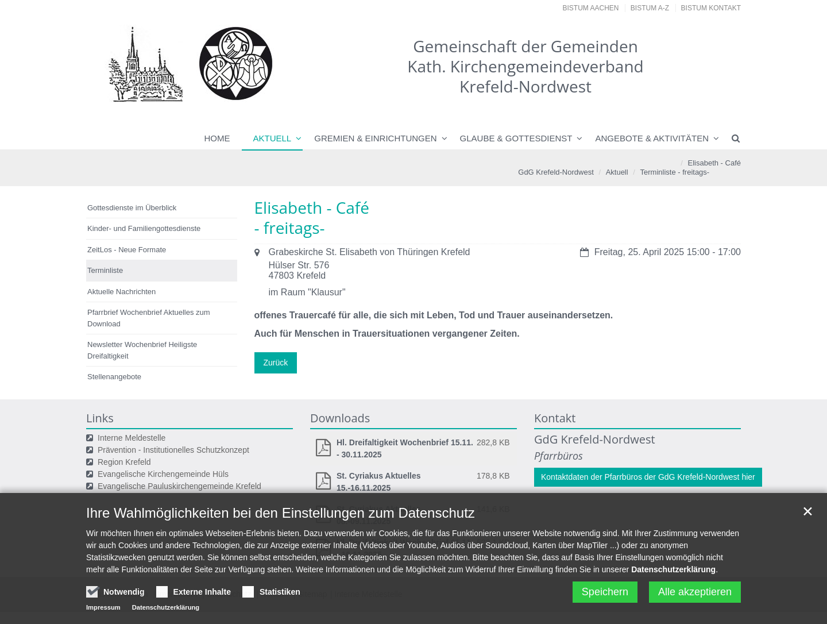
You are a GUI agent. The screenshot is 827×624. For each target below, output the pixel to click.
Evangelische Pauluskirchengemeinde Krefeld (179, 486)
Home (217, 138)
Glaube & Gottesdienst (516, 138)
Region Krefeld (124, 462)
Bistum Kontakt (711, 8)
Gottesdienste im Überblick (131, 207)
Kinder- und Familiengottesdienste (143, 228)
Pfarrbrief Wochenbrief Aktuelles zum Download (148, 318)
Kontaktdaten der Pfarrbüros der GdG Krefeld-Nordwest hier (648, 477)
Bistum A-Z (650, 8)
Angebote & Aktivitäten (652, 138)
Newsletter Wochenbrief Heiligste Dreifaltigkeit (142, 350)
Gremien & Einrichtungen (375, 138)
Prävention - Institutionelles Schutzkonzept (173, 449)
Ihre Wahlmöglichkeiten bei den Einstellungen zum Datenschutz (280, 538)
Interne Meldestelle (131, 437)
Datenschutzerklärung (673, 594)
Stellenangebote (114, 376)
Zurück (276, 362)
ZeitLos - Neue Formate (126, 249)
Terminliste (658, 172)
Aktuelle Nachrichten (121, 291)
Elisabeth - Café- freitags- (709, 167)
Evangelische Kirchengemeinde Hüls (163, 474)
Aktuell (272, 138)
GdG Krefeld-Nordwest (556, 172)
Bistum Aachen (591, 8)
